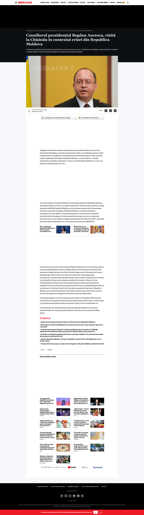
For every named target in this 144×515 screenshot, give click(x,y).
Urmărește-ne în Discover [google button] (88, 117)
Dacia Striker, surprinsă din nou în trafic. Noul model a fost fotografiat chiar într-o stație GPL (81, 447)
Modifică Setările (72, 491)
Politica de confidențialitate (90, 486)
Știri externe (73, 2)
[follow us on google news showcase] (59, 467)
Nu (100, 512)
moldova (49, 349)
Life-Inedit (91, 2)
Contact (104, 486)
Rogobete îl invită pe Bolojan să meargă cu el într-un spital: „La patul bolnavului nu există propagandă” (81, 401)
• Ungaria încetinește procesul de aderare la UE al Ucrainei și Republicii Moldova (67, 322)
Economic (55, 2)
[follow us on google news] (46, 467)
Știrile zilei (44, 2)
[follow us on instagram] (84, 467)
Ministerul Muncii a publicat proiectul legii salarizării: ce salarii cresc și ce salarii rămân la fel (46, 458)
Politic (63, 2)
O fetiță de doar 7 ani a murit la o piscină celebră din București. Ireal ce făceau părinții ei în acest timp (81, 423)
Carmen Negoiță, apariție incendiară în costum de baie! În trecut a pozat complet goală (47, 435)
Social (82, 2)
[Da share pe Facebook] (106, 110)
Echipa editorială (42, 486)
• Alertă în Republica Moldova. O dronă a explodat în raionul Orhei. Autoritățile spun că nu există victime (71, 340)
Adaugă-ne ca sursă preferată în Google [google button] (55, 117)
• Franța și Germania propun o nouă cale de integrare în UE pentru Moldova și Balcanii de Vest (72, 344)
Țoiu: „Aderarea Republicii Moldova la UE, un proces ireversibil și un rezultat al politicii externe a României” (47, 229)
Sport (112, 2)
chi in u (43, 349)
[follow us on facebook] (97, 467)
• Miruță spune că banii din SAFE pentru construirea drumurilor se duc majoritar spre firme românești (71, 326)
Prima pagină (29, 30)
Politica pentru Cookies (58, 486)
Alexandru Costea (37, 111)
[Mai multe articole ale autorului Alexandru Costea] (29, 111)
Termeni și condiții (73, 486)
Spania (119, 2)
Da (95, 512)
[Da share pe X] (110, 110)
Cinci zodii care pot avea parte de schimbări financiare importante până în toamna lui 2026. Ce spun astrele (47, 447)
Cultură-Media (102, 2)
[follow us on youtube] (72, 467)
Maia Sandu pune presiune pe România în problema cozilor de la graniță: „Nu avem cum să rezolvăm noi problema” (81, 229)
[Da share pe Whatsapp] (115, 110)
